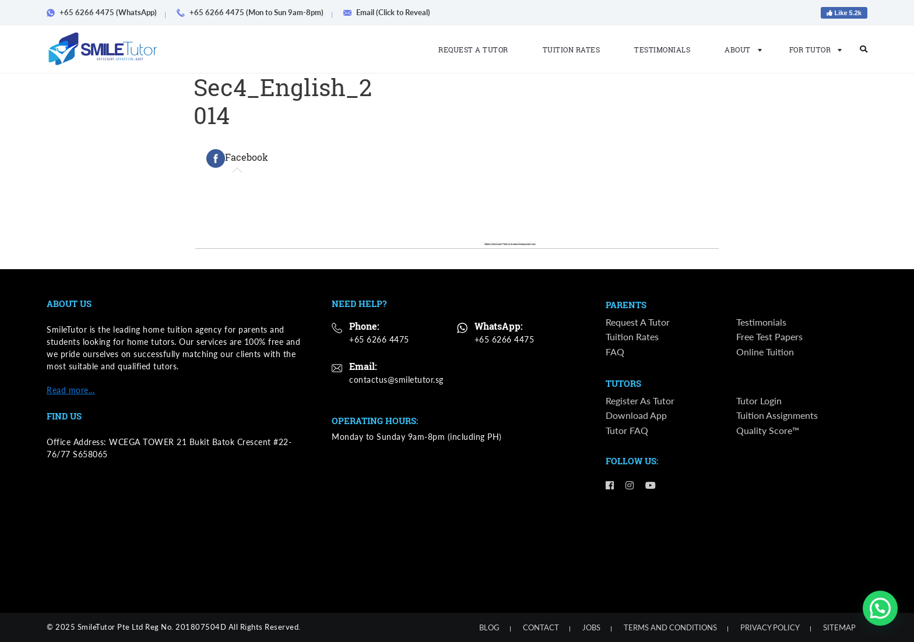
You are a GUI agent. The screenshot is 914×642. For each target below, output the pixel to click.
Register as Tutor (640, 401)
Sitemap (839, 627)
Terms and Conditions (670, 627)
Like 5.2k (844, 12)
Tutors (623, 384)
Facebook (237, 158)
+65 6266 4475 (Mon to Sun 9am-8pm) (254, 12)
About (740, 49)
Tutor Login (759, 401)
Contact (541, 627)
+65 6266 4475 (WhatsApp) (106, 12)
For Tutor (812, 49)
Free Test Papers (769, 337)
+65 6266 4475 (379, 339)
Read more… (71, 390)
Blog (489, 627)
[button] (880, 608)
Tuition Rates (571, 49)
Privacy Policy (770, 627)
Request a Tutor (473, 49)
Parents (626, 305)
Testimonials (662, 49)
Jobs (591, 627)
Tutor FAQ (627, 431)
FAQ (615, 352)
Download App (636, 416)
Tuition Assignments (777, 416)
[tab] (237, 158)
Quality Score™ (767, 431)
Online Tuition (765, 352)
